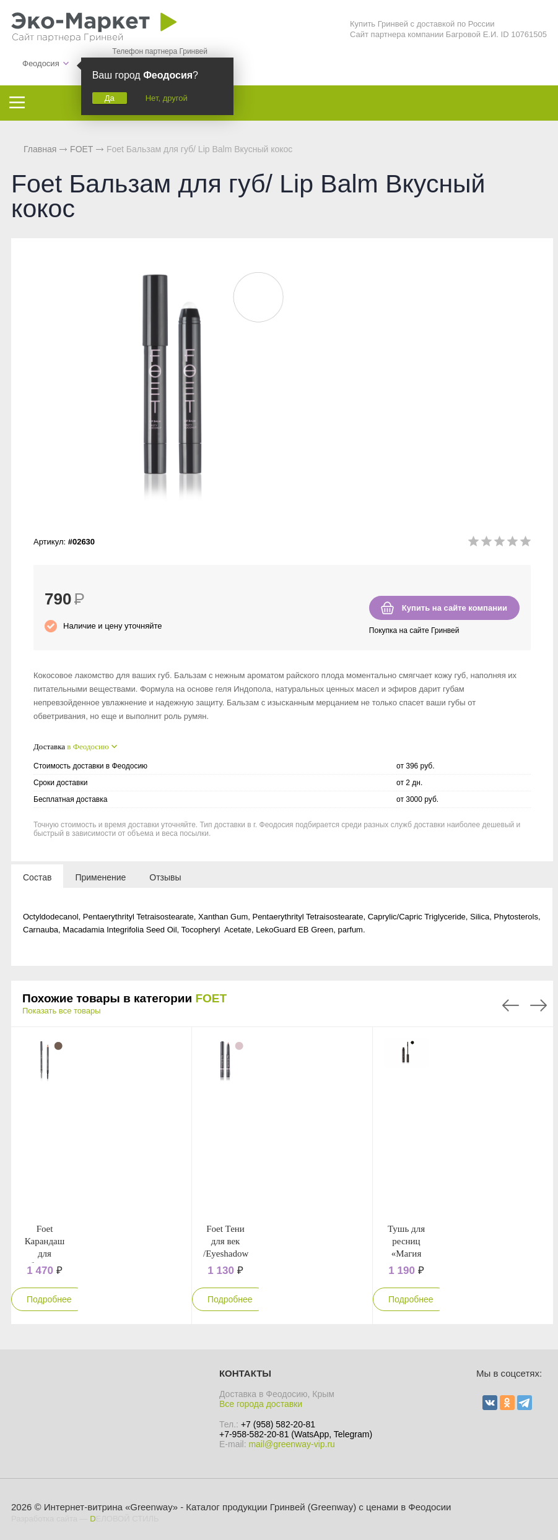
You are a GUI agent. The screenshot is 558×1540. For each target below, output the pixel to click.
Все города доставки (260, 1404)
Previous (510, 1005)
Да (110, 98)
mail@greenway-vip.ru (291, 1444)
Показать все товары (61, 1010)
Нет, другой (167, 98)
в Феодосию (87, 746)
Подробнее (49, 1299)
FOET (211, 998)
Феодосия (40, 63)
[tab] (37, 876)
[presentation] (37, 876)
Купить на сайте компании (454, 608)
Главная (40, 149)
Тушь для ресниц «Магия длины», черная (406, 1253)
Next (538, 1005)
